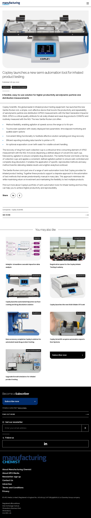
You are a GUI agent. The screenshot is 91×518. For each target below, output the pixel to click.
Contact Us (7, 480)
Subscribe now (59, 355)
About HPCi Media (10, 473)
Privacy (5, 491)
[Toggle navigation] (87, 3)
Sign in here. (22, 408)
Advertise (7, 484)
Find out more (8, 414)
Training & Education (79, 238)
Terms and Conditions (12, 487)
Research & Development (19, 87)
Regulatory (37, 238)
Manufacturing (36, 275)
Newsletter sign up (11, 477)
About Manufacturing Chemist (16, 469)
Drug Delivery (6, 87)
